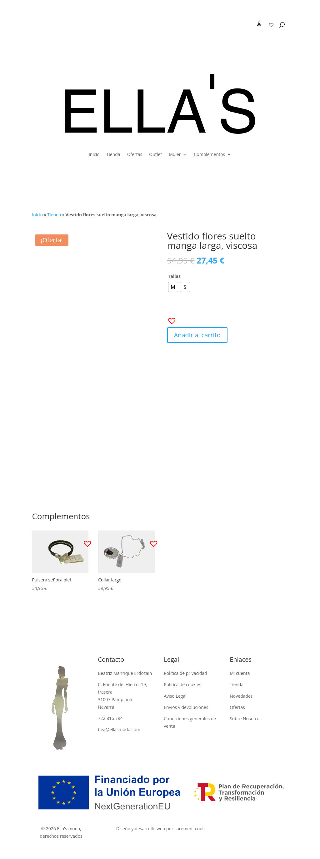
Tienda (113, 154)
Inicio (94, 154)
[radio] (173, 287)
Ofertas (134, 154)
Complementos (209, 154)
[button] (170, 319)
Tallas (174, 276)
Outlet (155, 154)
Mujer (175, 154)
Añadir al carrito (197, 335)
